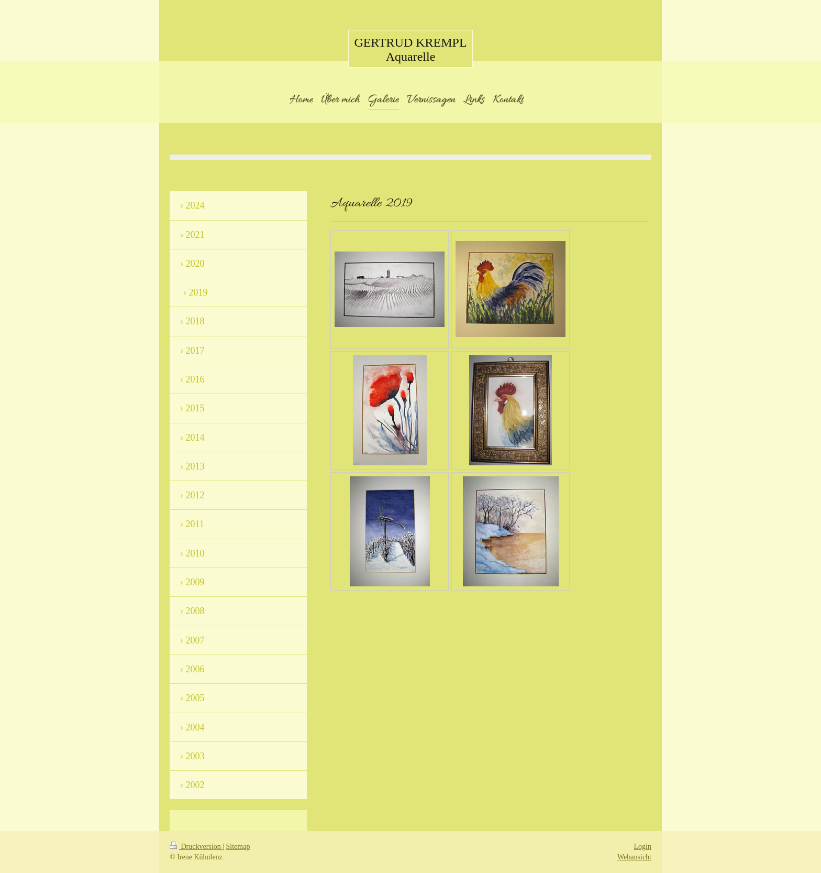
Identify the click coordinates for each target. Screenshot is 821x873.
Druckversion (196, 846)
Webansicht (634, 857)
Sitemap (238, 846)
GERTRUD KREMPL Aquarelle (410, 49)
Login (642, 846)
